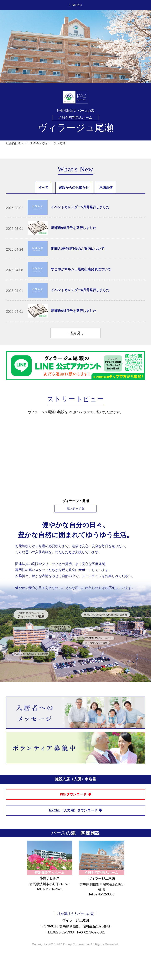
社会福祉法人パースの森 (75, 914)
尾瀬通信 (106, 187)
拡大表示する (75, 508)
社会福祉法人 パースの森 (22, 143)
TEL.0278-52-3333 (60, 932)
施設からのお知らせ (74, 187)
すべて (43, 187)
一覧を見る (75, 333)
